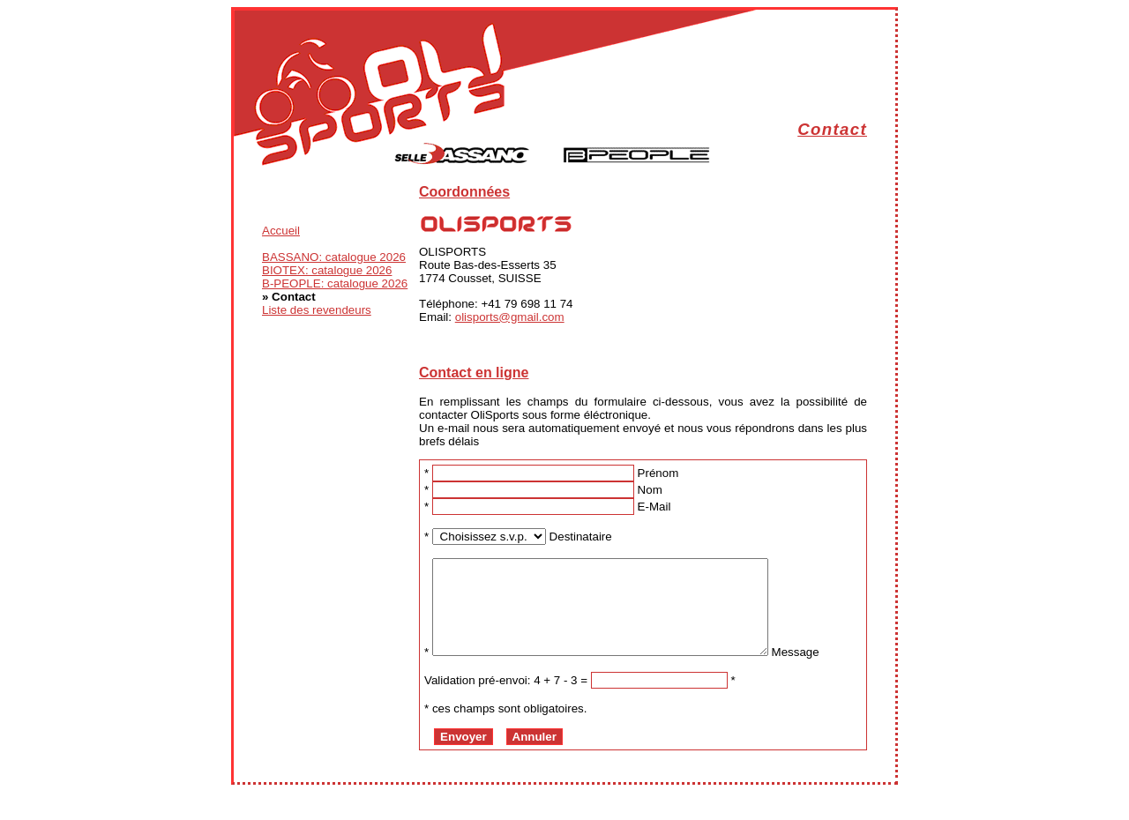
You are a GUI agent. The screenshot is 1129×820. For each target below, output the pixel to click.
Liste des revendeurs (316, 310)
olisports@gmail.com (509, 317)
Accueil (281, 230)
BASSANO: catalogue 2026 (334, 257)
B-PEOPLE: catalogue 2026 (334, 283)
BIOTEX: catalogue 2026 (327, 270)
